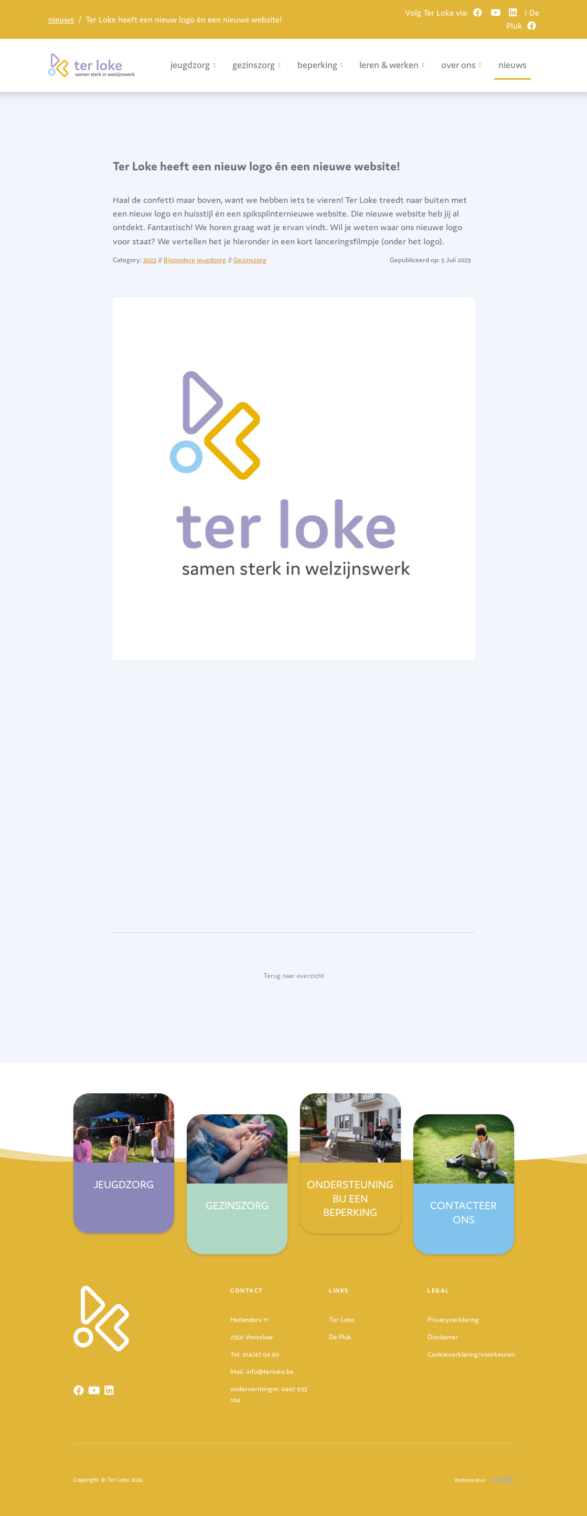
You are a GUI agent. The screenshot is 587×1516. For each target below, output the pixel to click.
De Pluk (340, 1336)
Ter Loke (342, 1319)
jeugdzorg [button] (193, 65)
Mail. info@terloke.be (262, 1371)
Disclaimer (443, 1336)
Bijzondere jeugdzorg (195, 259)
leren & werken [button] (391, 65)
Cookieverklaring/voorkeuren (471, 1354)
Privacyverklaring (453, 1319)
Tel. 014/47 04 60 (254, 1354)
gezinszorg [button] (256, 65)
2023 (149, 259)
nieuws (61, 19)
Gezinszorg (249, 259)
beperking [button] (320, 65)
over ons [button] (461, 65)
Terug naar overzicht (293, 975)
